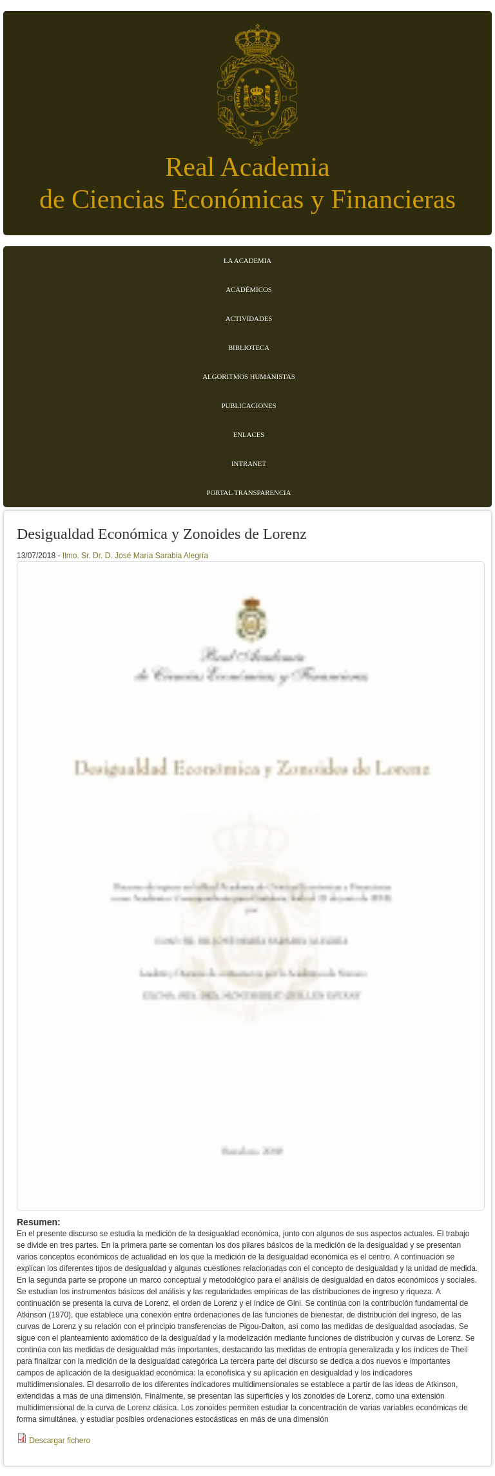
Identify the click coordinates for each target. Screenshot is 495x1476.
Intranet (248, 463)
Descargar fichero (59, 1440)
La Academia (247, 260)
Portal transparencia (249, 492)
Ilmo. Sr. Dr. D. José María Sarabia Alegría (135, 555)
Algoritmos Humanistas (248, 376)
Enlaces (249, 434)
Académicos (248, 289)
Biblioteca (248, 347)
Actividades (249, 318)
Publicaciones (248, 405)
